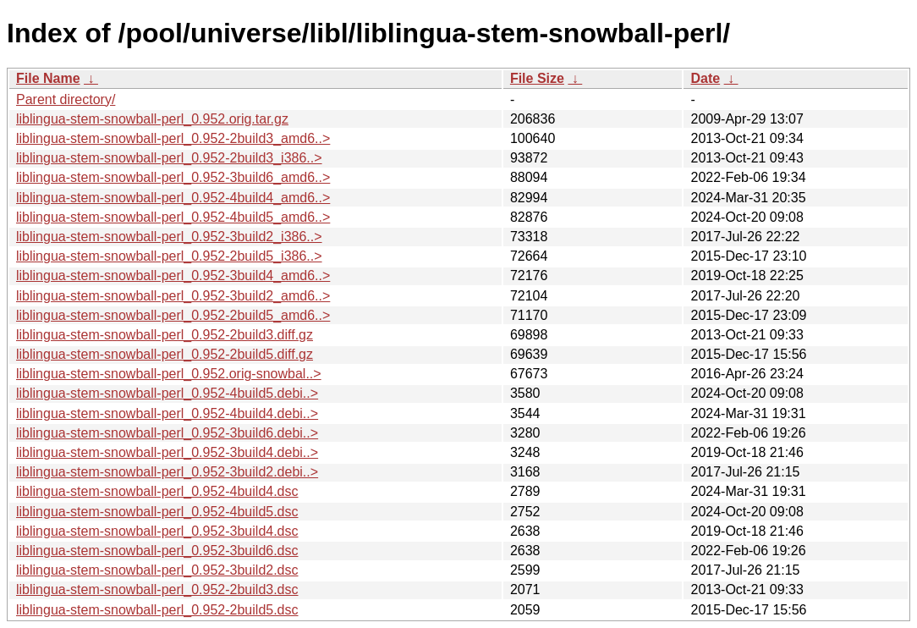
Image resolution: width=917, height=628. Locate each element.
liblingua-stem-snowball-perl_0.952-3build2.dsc (157, 570)
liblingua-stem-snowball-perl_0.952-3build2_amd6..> (173, 296)
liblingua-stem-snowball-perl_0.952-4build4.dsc (157, 491)
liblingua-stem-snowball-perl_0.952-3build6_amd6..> (173, 177)
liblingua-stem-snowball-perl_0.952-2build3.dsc (157, 589)
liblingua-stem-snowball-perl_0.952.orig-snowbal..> (168, 373)
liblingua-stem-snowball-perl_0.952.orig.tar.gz (152, 119)
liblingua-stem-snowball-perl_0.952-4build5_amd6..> (173, 217)
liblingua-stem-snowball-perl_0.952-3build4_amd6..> (173, 275)
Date (705, 78)
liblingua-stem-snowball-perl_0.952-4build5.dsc (157, 511)
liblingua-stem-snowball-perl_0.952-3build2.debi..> (167, 472)
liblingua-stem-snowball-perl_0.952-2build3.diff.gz (164, 335)
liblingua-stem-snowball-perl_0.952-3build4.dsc (157, 531)
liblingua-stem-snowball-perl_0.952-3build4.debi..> (167, 452)
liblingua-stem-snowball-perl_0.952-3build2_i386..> (169, 236)
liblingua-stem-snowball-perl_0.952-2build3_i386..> (169, 158)
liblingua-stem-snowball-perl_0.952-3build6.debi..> (167, 433)
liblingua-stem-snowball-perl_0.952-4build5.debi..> (167, 393)
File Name (48, 78)
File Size (537, 78)
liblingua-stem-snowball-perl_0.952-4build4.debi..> (167, 413)
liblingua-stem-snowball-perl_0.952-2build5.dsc (157, 610)
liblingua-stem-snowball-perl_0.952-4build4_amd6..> (173, 197)
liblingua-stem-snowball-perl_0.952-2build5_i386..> (169, 256)
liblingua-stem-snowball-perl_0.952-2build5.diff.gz (164, 354)
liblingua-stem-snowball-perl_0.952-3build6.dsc (157, 550)
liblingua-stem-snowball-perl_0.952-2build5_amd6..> (173, 315)
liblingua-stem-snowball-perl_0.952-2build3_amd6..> (173, 138)
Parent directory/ (65, 99)
